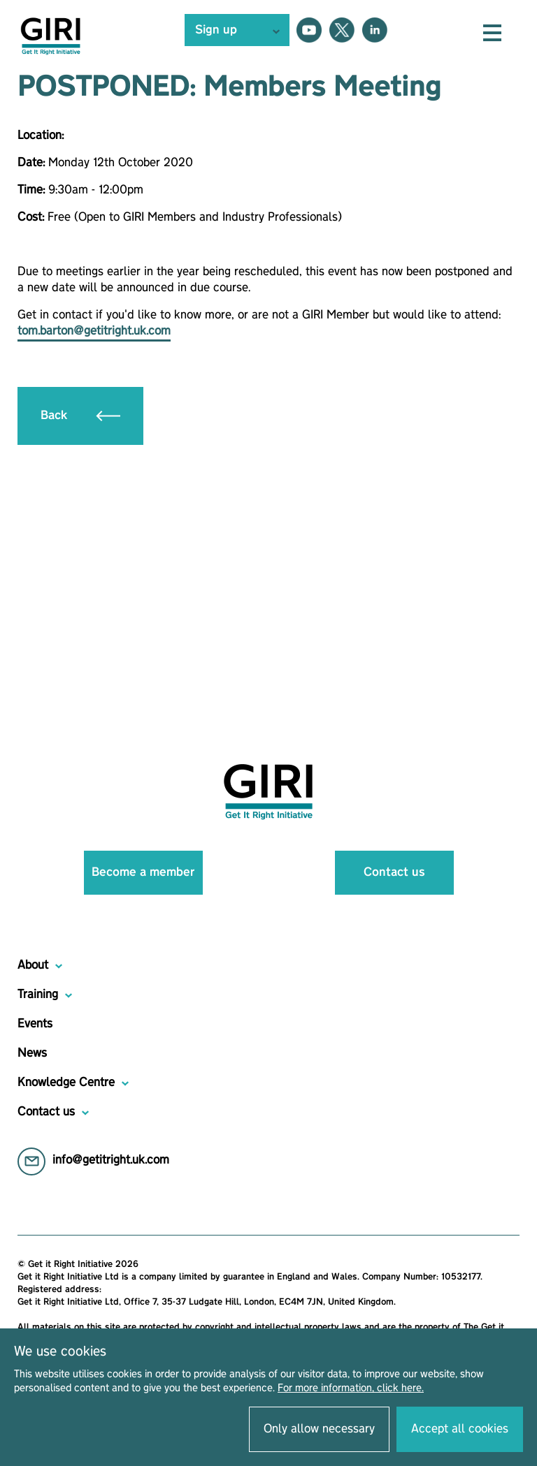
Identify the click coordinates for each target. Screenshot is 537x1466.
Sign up (216, 30)
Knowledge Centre (66, 1082)
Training (37, 994)
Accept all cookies (459, 1429)
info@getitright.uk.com (110, 1160)
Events (34, 1023)
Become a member (143, 872)
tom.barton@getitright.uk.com (94, 331)
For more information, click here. (351, 1388)
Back (80, 415)
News (32, 1053)
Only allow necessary (319, 1429)
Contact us (394, 872)
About (32, 965)
